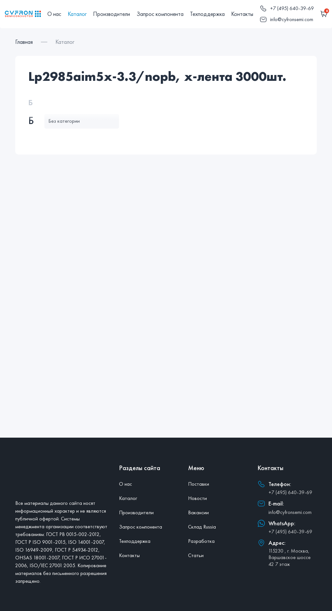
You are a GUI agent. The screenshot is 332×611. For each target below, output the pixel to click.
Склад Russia (202, 526)
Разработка (201, 541)
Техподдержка (207, 14)
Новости (197, 498)
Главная (24, 41)
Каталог (77, 14)
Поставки (198, 483)
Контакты (242, 14)
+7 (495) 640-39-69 (290, 492)
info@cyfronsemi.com (290, 512)
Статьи (196, 555)
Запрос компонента (160, 14)
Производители (111, 14)
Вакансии (198, 512)
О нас (54, 14)
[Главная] (23, 14)
